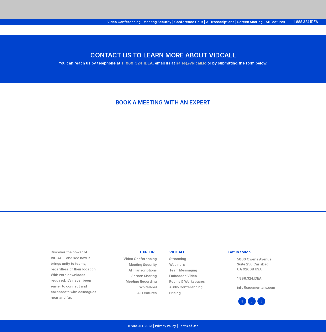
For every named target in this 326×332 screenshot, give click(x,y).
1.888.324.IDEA (305, 22)
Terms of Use (188, 326)
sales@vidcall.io (191, 63)
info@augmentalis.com (256, 287)
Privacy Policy (165, 326)
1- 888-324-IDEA (137, 63)
